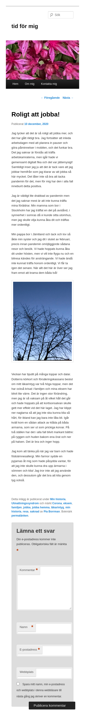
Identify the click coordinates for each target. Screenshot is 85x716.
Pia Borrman (52, 511)
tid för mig (25, 26)
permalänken (20, 515)
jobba (27, 507)
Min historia (57, 499)
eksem (67, 503)
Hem (15, 83)
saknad (34, 511)
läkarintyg (57, 507)
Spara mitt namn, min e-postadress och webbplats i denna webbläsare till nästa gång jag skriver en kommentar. (41, 690)
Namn (26, 627)
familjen (17, 507)
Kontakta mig (49, 83)
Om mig (29, 83)
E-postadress (30, 649)
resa (26, 511)
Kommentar (29, 570)
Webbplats (27, 672)
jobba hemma (40, 507)
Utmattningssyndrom (25, 503)
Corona (57, 503)
